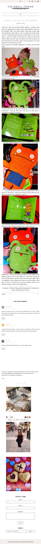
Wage (3, 190)
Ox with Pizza (25, 77)
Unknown (7, 324)
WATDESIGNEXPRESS (28, 541)
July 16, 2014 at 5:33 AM (9, 326)
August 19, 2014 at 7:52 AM (10, 342)
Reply (3, 318)
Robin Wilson (8, 306)
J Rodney (7, 340)
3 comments (36, 293)
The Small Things (15, 541)
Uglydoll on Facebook (15, 286)
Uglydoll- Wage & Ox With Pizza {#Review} (20, 20)
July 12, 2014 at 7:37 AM (9, 308)
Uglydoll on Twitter (26, 286)
